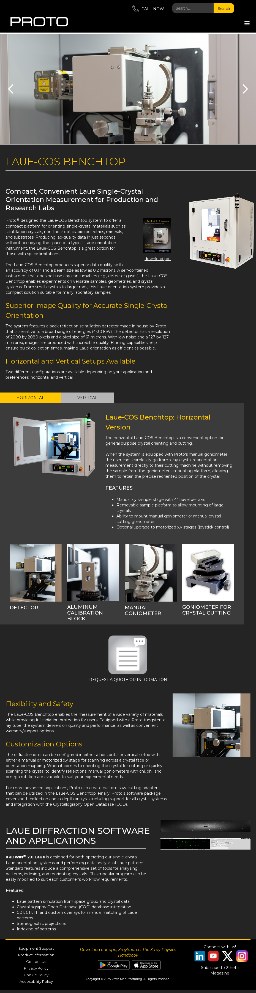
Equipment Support (36, 948)
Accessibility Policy (36, 981)
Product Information (36, 955)
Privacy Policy (36, 968)
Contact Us (36, 961)
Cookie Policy (36, 975)
